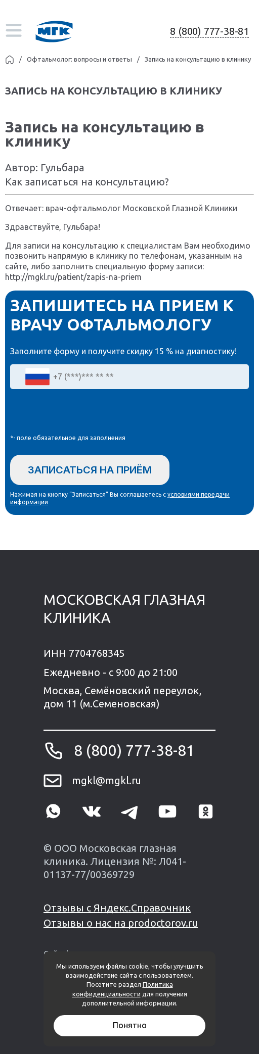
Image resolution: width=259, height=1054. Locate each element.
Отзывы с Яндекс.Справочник (117, 908)
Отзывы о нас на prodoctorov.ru (121, 923)
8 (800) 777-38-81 (209, 31)
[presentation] (87, 414)
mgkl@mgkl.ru (106, 780)
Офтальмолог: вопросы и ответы (79, 59)
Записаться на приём (90, 470)
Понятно (130, 1025)
